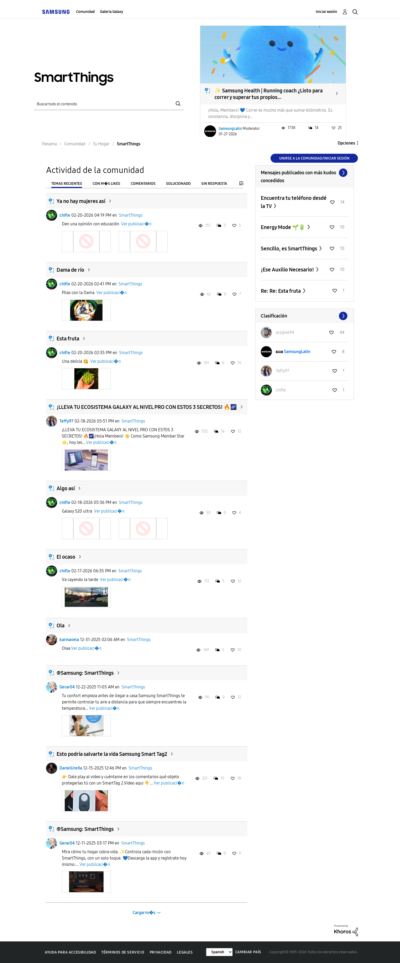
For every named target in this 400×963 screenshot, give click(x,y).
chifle (64, 215)
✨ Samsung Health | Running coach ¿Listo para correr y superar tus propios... (268, 93)
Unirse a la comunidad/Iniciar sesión (314, 158)
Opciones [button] (346, 143)
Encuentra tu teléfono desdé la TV (294, 202)
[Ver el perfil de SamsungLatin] (297, 351)
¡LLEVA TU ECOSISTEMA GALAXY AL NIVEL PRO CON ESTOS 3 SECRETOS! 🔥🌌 (147, 407)
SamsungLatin (230, 128)
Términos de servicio (122, 952)
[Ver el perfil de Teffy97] (282, 370)
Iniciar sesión (326, 11)
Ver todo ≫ (305, 173)
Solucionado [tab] (178, 183)
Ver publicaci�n (136, 223)
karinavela (69, 639)
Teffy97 (66, 421)
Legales (185, 952)
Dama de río (70, 270)
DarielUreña (70, 768)
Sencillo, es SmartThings (289, 248)
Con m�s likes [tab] (106, 183)
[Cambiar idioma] (219, 952)
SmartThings (130, 215)
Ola (60, 625)
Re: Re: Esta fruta (281, 291)
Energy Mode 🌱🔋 (283, 227)
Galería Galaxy (111, 11)
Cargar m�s (144, 912)
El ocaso (66, 557)
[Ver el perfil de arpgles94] (285, 332)
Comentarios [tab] (143, 183)
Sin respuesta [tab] (214, 183)
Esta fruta (68, 338)
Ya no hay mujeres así (81, 201)
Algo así (66, 488)
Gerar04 (67, 686)
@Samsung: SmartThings (85, 673)
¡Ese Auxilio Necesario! (288, 269)
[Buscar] (109, 104)
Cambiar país (248, 952)
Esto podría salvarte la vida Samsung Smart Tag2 (112, 754)
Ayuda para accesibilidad (70, 952)
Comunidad (85, 11)
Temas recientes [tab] (66, 183)
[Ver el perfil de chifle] (281, 390)
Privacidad (161, 952)
